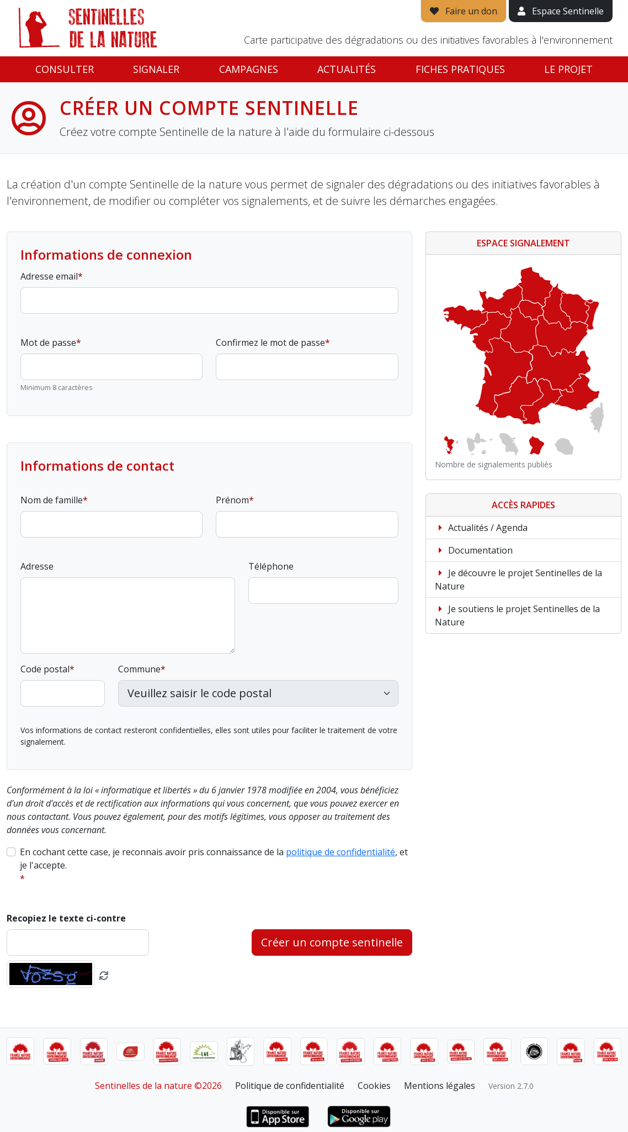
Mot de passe (48, 342)
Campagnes (248, 69)
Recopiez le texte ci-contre (66, 918)
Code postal (45, 669)
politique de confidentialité (340, 852)
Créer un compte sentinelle (332, 942)
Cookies (374, 1086)
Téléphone (271, 566)
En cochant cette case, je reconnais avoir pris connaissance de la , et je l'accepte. (214, 858)
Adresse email (49, 276)
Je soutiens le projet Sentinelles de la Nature (517, 615)
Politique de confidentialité (289, 1086)
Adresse (37, 566)
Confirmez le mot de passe (270, 342)
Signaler (156, 69)
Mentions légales (439, 1086)
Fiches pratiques (460, 69)
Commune (139, 669)
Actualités (346, 69)
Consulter (64, 69)
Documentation (474, 550)
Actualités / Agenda (481, 528)
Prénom (232, 500)
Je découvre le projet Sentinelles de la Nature (518, 579)
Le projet (568, 69)
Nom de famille (51, 500)
